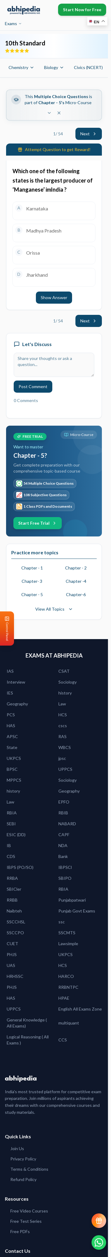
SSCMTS (66, 932)
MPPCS (14, 780)
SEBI (11, 823)
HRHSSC (15, 976)
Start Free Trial (37, 523)
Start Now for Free (82, 9)
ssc (61, 921)
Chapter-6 (76, 594)
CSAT (64, 671)
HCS (62, 714)
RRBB (12, 899)
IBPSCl (65, 867)
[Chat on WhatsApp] (99, 1242)
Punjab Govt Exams (76, 910)
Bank (63, 856)
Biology (54, 67)
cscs (62, 725)
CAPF (63, 834)
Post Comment (33, 386)
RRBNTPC (68, 987)
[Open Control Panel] (5, 629)
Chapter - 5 (32, 594)
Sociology (67, 682)
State (12, 747)
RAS (62, 736)
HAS (11, 725)
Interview (16, 682)
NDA (63, 845)
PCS (11, 714)
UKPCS (14, 758)
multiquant (68, 1022)
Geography (17, 703)
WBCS (64, 747)
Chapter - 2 (76, 567)
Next (88, 133)
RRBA (12, 878)
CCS (62, 1039)
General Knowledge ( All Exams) (27, 1022)
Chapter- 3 (32, 581)
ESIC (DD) (16, 834)
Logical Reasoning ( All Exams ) (28, 1039)
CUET (12, 943)
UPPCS (65, 769)
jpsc (62, 758)
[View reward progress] (99, 1220)
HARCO (66, 976)
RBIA (12, 812)
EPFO (63, 801)
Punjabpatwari (72, 899)
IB (9, 845)
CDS (11, 856)
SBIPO (64, 878)
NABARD (67, 823)
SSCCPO (15, 932)
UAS (11, 965)
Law (62, 703)
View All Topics (54, 609)
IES (10, 692)
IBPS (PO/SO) (20, 867)
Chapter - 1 (32, 567)
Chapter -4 (76, 581)
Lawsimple (68, 943)
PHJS (12, 954)
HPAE (63, 998)
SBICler (14, 889)
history (65, 692)
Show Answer (54, 297)
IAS (10, 671)
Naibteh (14, 910)
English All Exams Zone (80, 1008)
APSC (12, 736)
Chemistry (21, 67)
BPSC (12, 769)
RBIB (63, 812)
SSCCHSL (16, 921)
